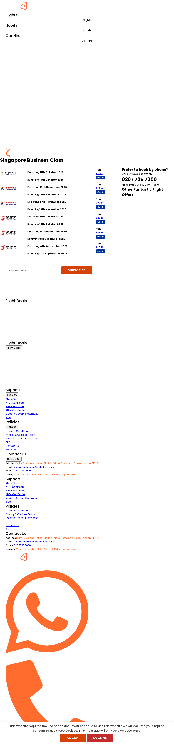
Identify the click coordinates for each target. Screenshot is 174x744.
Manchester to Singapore (42, 168)
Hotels (87, 30)
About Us (11, 399)
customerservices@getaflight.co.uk (34, 467)
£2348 (99, 217)
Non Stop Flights (15, 329)
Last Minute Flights (16, 324)
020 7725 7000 (22, 470)
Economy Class (15, 319)
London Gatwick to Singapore (45, 183)
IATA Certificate (15, 406)
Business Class (14, 305)
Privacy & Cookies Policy (20, 435)
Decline (100, 737)
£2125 (99, 173)
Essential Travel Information (22, 438)
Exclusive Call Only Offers (20, 333)
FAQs (9, 442)
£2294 (99, 188)
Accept (73, 737)
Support (12, 394)
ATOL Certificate (15, 402)
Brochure (11, 449)
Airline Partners (15, 338)
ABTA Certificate (15, 410)
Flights (87, 20)
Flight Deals (14, 348)
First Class (11, 310)
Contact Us (12, 446)
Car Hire (87, 41)
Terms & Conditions (17, 431)
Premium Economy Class (21, 315)
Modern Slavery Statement (22, 414)
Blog (8, 417)
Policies (11, 427)
